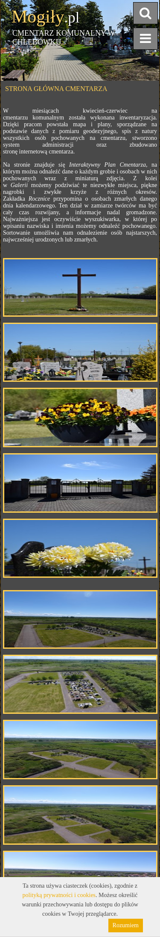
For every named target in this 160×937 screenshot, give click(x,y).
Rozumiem (126, 925)
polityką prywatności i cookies (59, 895)
